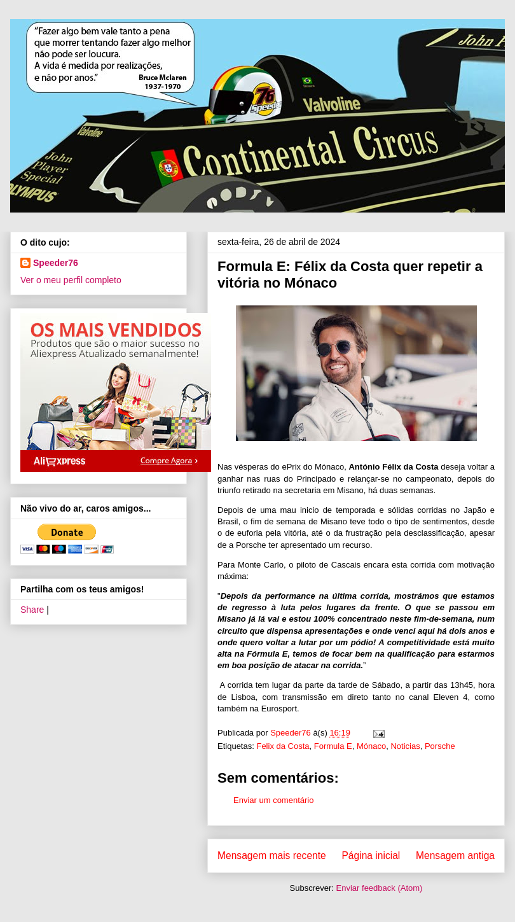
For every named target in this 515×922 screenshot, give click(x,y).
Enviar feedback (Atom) (379, 888)
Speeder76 (55, 263)
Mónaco (371, 746)
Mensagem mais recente (271, 855)
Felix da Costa (282, 746)
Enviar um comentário (273, 800)
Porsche (440, 746)
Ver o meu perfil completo (70, 280)
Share (32, 609)
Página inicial (370, 855)
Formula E (333, 746)
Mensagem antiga (455, 855)
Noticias (405, 746)
